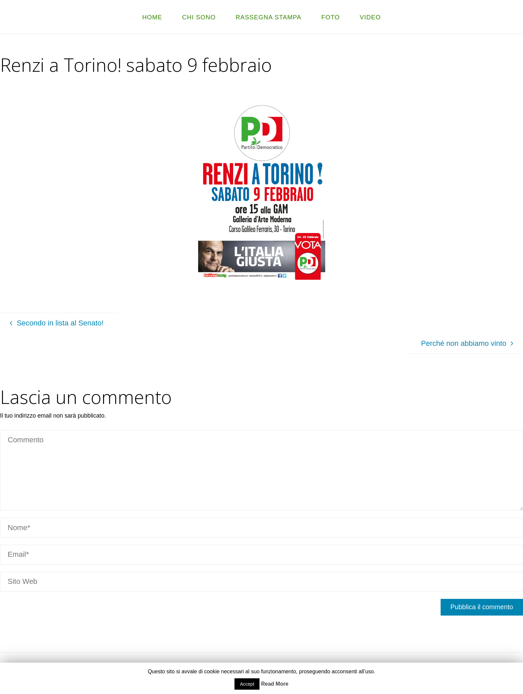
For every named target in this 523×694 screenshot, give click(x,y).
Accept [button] (247, 684)
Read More (275, 684)
